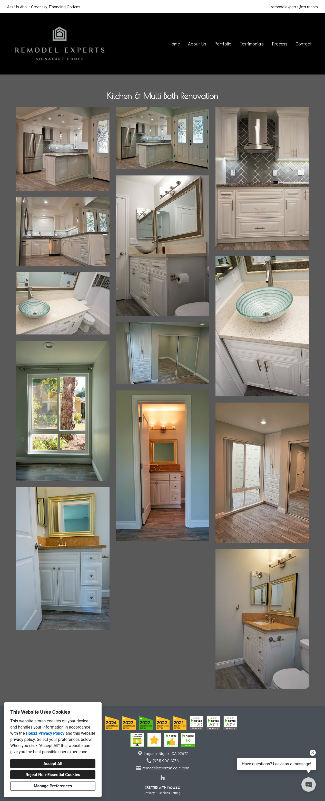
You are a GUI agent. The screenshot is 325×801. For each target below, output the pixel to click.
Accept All (52, 763)
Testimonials (252, 44)
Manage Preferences (53, 786)
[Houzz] (162, 777)
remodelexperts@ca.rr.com (294, 6)
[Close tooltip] (313, 753)
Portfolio (222, 44)
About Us (197, 44)
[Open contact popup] (308, 784)
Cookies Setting (169, 793)
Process (279, 44)
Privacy (150, 793)
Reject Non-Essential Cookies (53, 774)
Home (174, 44)
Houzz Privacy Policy (45, 733)
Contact (304, 44)
